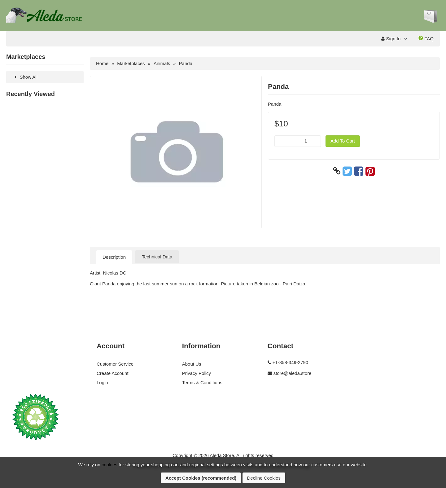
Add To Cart (342, 140)
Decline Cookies (264, 478)
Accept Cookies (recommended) (200, 478)
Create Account (113, 373)
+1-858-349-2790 (290, 362)
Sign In (390, 38)
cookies (109, 464)
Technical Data (157, 256)
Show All (24, 77)
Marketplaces (131, 63)
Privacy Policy (196, 373)
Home (102, 63)
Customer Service (115, 364)
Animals (162, 63)
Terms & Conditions (202, 382)
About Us (191, 364)
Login (102, 382)
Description (114, 257)
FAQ (426, 38)
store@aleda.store (292, 373)
